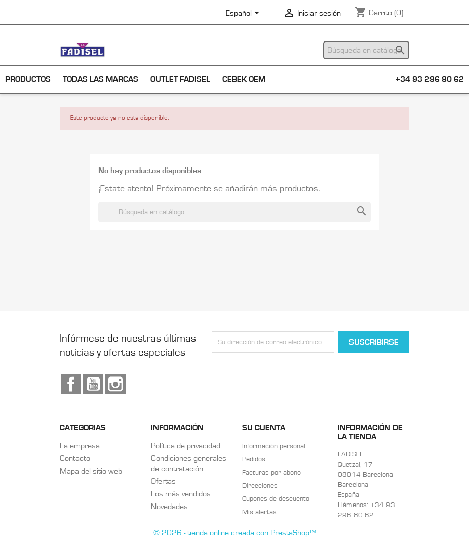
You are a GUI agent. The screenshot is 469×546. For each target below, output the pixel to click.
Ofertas (163, 481)
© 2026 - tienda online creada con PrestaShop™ (234, 533)
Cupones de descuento (275, 498)
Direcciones (260, 485)
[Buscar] (366, 50)
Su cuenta (263, 428)
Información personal (273, 446)
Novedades (169, 506)
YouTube (93, 384)
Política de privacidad (185, 446)
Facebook (71, 384)
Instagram (115, 384)
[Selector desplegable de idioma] (244, 14)
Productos (28, 79)
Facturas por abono (271, 472)
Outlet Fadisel (180, 79)
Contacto (75, 458)
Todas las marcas (100, 79)
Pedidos (253, 459)
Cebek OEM (243, 79)
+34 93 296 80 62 (429, 79)
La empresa (80, 446)
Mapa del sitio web (91, 471)
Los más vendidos (181, 494)
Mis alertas (259, 512)
